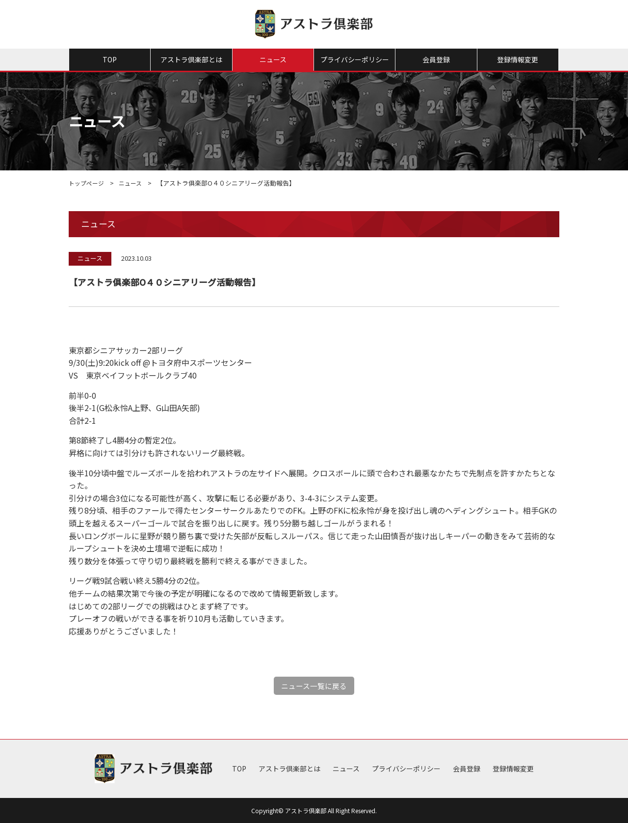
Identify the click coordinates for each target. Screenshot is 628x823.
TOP (110, 59)
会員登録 (436, 59)
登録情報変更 (517, 59)
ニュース (273, 59)
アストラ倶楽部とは (191, 59)
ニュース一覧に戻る (314, 685)
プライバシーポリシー (354, 59)
